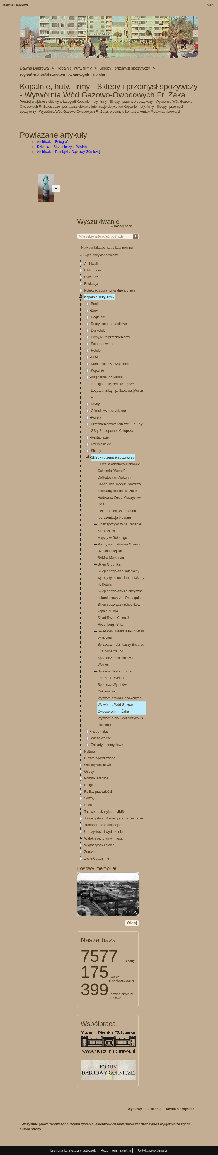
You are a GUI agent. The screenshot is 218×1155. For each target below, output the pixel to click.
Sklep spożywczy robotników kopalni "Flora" (119, 608)
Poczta (96, 417)
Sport (88, 805)
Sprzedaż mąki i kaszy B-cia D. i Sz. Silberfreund (121, 648)
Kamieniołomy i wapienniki (112, 364)
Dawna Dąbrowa (16, 5)
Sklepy (96, 451)
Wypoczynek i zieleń (99, 845)
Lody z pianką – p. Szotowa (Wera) (117, 394)
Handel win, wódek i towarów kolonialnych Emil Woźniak (119, 487)
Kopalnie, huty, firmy (99, 297)
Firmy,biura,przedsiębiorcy (110, 337)
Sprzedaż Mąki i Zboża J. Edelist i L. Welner (116, 674)
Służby (89, 798)
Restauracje (100, 437)
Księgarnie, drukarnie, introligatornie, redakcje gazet (113, 380)
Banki (95, 304)
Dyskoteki (98, 330)
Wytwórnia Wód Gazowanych (119, 698)
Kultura (89, 751)
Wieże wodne (101, 738)
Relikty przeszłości (98, 792)
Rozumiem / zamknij (116, 1150)
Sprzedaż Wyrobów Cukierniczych (112, 688)
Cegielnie (98, 317)
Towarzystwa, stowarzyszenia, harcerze (113, 818)
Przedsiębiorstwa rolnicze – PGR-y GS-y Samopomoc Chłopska (116, 427)
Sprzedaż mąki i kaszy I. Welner (116, 661)
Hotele (96, 351)
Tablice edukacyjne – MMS (104, 812)
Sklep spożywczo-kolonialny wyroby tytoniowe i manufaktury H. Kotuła (121, 577)
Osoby (89, 772)
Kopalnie (97, 371)
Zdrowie (90, 852)
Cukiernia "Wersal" (111, 471)
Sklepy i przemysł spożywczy (112, 457)
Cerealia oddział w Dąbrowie (119, 464)
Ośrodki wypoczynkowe (108, 411)
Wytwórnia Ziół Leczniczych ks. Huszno (121, 721)
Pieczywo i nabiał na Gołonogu (120, 544)
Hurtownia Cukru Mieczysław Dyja (119, 501)
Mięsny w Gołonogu (112, 538)
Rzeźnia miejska (110, 551)
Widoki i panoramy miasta (103, 838)
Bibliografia (92, 270)
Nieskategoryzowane (99, 758)
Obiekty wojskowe (97, 765)
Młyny (95, 404)
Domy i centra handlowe (109, 324)
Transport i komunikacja (102, 825)
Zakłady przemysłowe (107, 745)
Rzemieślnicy (101, 444)
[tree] (108, 561)
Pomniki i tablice (96, 778)
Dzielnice (91, 277)
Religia (89, 785)
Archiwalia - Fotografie (53, 142)
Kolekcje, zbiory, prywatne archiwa (109, 290)
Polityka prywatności (152, 1150)
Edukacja (91, 284)
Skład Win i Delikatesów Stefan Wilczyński (121, 634)
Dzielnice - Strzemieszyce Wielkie (62, 147)
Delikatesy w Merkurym (115, 477)
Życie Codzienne (96, 858)
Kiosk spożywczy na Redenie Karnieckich (119, 527)
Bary (94, 310)
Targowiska (99, 731)
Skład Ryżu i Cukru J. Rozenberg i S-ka (114, 621)
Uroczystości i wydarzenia (103, 832)
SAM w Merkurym (111, 558)
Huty (94, 357)
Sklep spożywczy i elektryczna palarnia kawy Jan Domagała (120, 594)
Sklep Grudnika (109, 564)
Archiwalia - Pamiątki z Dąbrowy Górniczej (68, 152)
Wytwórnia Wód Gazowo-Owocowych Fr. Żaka (116, 708)
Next (195, 33)
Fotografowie (102, 344)
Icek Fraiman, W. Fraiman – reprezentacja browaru (118, 514)
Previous (22, 33)
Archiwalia (92, 264)
